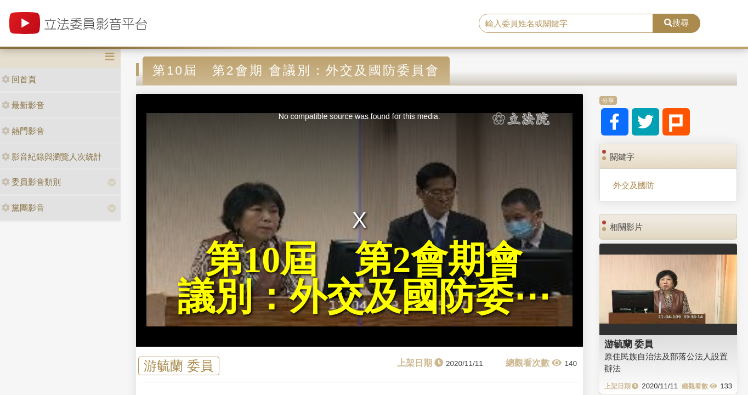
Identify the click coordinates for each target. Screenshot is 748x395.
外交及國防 (633, 185)
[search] (566, 23)
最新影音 (23, 105)
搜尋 (676, 22)
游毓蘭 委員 (178, 365)
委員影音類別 (31, 182)
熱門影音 (23, 131)
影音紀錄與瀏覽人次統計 (52, 156)
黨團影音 (23, 207)
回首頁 (19, 79)
